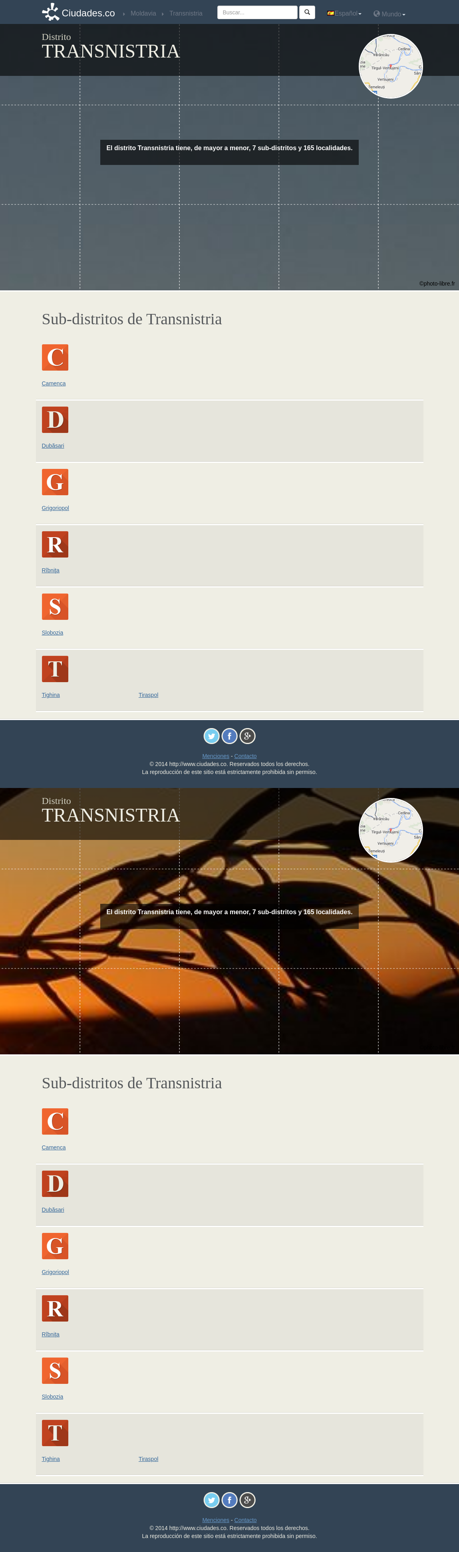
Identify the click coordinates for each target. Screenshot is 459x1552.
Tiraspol (148, 695)
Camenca (54, 383)
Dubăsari (53, 446)
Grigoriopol (55, 508)
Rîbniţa (51, 570)
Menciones (215, 756)
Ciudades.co (88, 13)
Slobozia (53, 632)
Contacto (245, 756)
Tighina (51, 695)
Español (344, 13)
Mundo (389, 14)
